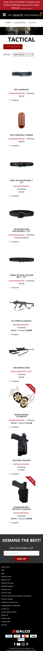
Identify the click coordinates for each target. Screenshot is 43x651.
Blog (2, 573)
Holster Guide (6, 577)
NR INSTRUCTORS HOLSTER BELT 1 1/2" (21, 230)
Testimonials (5, 622)
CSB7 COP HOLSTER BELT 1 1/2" (21, 182)
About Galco (5, 567)
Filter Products (13, 46)
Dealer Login (5, 618)
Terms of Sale (6, 593)
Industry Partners (7, 583)
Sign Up (21, 558)
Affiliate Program (7, 586)
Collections (19, 22)
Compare (15, 100)
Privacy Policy (6, 589)
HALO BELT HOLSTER (21, 461)
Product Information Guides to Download (16, 596)
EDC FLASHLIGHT (21, 90)
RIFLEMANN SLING (21, 368)
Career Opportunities (8, 612)
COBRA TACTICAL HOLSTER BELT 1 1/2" (21, 276)
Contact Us (5, 609)
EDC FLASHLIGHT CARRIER (21, 135)
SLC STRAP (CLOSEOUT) (21, 321)
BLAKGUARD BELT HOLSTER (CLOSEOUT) (21, 508)
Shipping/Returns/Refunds (10, 605)
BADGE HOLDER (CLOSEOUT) (21, 416)
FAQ (2, 570)
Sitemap (4, 625)
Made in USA (5, 580)
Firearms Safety (6, 599)
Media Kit (4, 615)
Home (8, 22)
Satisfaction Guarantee (9, 602)
